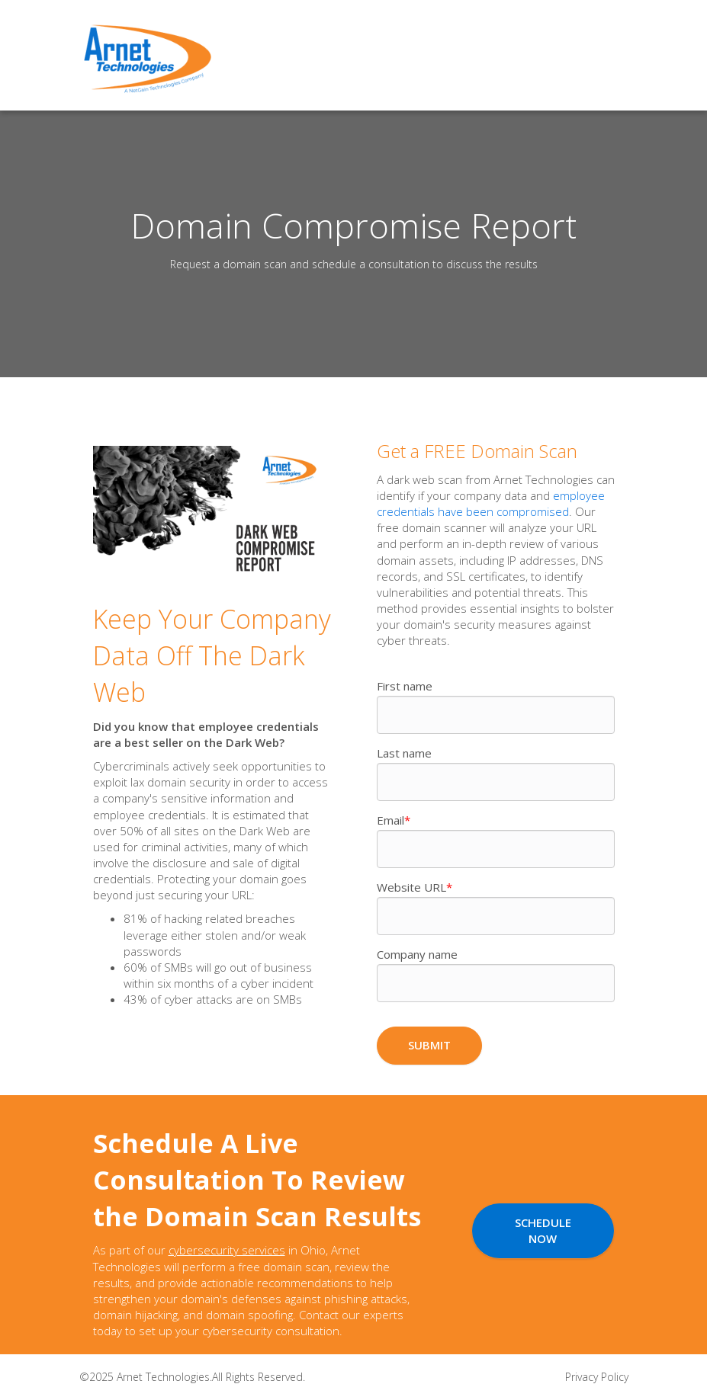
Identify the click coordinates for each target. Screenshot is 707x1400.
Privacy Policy (596, 1377)
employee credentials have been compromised (491, 503)
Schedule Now (543, 1230)
